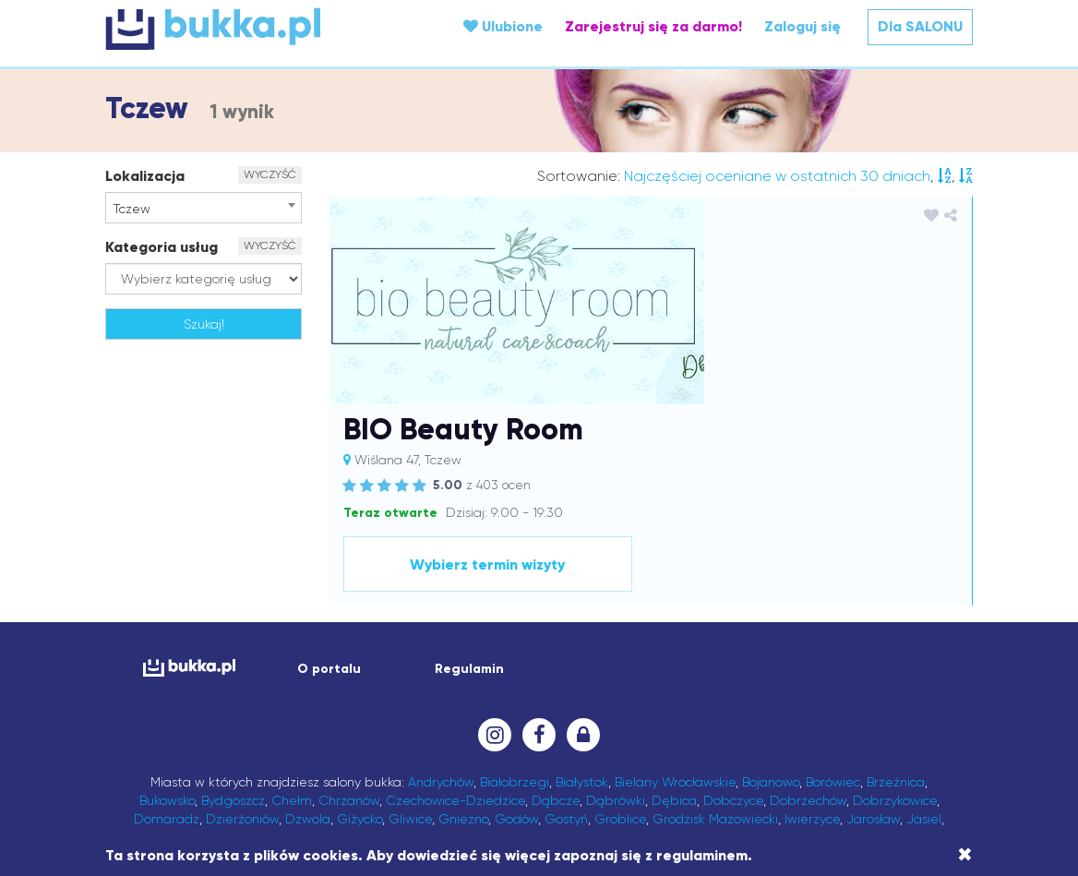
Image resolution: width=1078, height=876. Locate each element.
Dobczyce (733, 625)
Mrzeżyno (858, 698)
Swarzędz (358, 772)
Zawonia (796, 791)
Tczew (615, 772)
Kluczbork (626, 661)
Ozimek (301, 735)
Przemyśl (817, 735)
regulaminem (702, 855)
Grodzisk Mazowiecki (715, 643)
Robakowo (358, 754)
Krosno (491, 680)
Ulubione (503, 26)
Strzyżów (294, 772)
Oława (744, 717)
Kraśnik (444, 680)
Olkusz (697, 717)
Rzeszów (485, 754)
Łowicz (350, 698)
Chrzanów (348, 625)
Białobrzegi (514, 606)
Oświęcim (241, 735)
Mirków (803, 698)
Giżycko (359, 643)
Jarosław (873, 643)
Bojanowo (770, 606)
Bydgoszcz (233, 625)
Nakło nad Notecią (301, 717)
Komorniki (827, 661)
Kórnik (274, 680)
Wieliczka (358, 791)
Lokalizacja (145, 176)
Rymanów (424, 754)
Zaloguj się (802, 26)
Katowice (531, 661)
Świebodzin (429, 772)
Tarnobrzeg (506, 772)
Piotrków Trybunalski (584, 735)
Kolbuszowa (756, 661)
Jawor (193, 661)
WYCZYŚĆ (270, 174)
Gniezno (463, 643)
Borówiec (833, 606)
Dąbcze (556, 625)
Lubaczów (820, 680)
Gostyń (566, 643)
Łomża (303, 698)
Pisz (663, 735)
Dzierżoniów (242, 643)
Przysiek (874, 735)
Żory (927, 791)
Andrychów (440, 606)
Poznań (702, 735)
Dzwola (307, 643)
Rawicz (299, 754)
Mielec (646, 698)
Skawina (833, 754)
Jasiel (923, 643)
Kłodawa (688, 661)
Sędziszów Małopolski (624, 754)
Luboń (159, 698)
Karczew (472, 661)
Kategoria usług (161, 247)
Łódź (391, 698)
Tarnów (569, 772)
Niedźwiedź (462, 717)
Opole (789, 717)
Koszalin (160, 680)
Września (636, 791)
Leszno (537, 680)
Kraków (319, 680)
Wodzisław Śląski (494, 791)
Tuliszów (868, 772)
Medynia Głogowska (558, 698)
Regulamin (469, 493)
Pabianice (488, 735)
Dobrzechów (808, 625)
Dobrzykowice (895, 625)
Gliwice (410, 643)
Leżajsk (586, 680)
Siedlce (780, 754)
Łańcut (256, 698)
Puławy (164, 754)
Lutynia (207, 698)
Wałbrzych (222, 791)
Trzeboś (728, 772)
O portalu (329, 493)
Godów (516, 643)
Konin (877, 661)
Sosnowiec (174, 772)
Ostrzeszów (171, 735)
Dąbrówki (615, 625)
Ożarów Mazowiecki (391, 735)
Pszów (922, 735)
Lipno (700, 680)
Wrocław (576, 791)
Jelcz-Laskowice (332, 661)
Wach (915, 772)
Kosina (919, 661)
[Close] (965, 855)
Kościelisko (220, 680)
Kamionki (414, 661)
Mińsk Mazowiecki (724, 698)
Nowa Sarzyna (627, 717)
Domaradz (166, 643)
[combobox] (203, 207)
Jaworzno (248, 661)
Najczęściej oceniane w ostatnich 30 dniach (777, 176)
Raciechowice (231, 754)
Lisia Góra (753, 680)
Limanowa (646, 680)
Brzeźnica (896, 606)
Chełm (291, 625)
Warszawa (292, 791)
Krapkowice (381, 680)
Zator (748, 791)
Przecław (757, 735)
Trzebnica (669, 772)
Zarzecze (697, 791)
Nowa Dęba (541, 717)
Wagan (161, 791)
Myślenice (210, 717)
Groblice (620, 643)
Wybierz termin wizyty (836, 389)
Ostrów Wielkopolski (876, 717)
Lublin (921, 680)
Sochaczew (898, 754)
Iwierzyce (812, 643)
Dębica (674, 625)
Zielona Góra (868, 791)
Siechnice (724, 754)
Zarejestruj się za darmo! (653, 26)
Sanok (535, 754)
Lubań (876, 680)
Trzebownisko (798, 772)
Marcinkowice (451, 698)
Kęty (578, 661)
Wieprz (415, 791)
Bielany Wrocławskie (675, 606)
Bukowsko (167, 625)
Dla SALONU (920, 26)
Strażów (236, 772)
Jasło (153, 661)
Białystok (582, 606)
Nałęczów (392, 717)
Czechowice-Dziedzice (455, 625)
